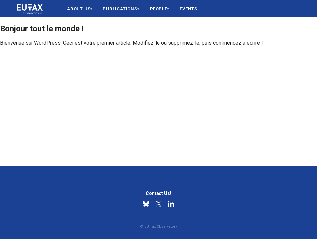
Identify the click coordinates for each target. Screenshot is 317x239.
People (158, 8)
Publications (120, 8)
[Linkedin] (171, 203)
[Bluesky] (146, 203)
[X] (158, 203)
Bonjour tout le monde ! (42, 28)
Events (188, 8)
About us (78, 8)
